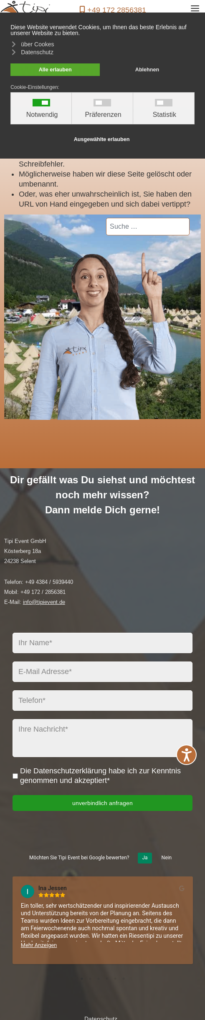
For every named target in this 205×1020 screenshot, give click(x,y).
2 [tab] (90, 979)
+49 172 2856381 (116, 10)
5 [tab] (115, 979)
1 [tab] (82, 979)
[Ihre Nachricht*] (102, 738)
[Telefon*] (102, 700)
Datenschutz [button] (37, 52)
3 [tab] (98, 979)
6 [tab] (123, 979)
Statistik (164, 115)
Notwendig (42, 115)
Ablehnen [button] (147, 70)
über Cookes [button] (37, 44)
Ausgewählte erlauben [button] (102, 139)
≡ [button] (195, 10)
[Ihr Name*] (102, 643)
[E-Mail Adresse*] (102, 671)
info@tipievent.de (44, 602)
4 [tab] (107, 979)
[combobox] (148, 226)
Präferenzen (103, 115)
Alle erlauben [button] (55, 70)
